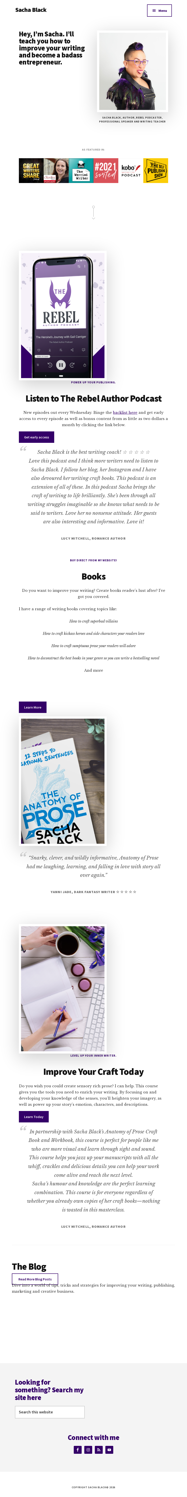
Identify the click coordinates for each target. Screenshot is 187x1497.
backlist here (125, 412)
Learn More (32, 707)
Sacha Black (31, 10)
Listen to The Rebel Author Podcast (93, 398)
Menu (162, 10)
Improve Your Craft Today (93, 1071)
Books (93, 576)
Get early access (36, 437)
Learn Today (33, 1117)
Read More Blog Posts (35, 1279)
